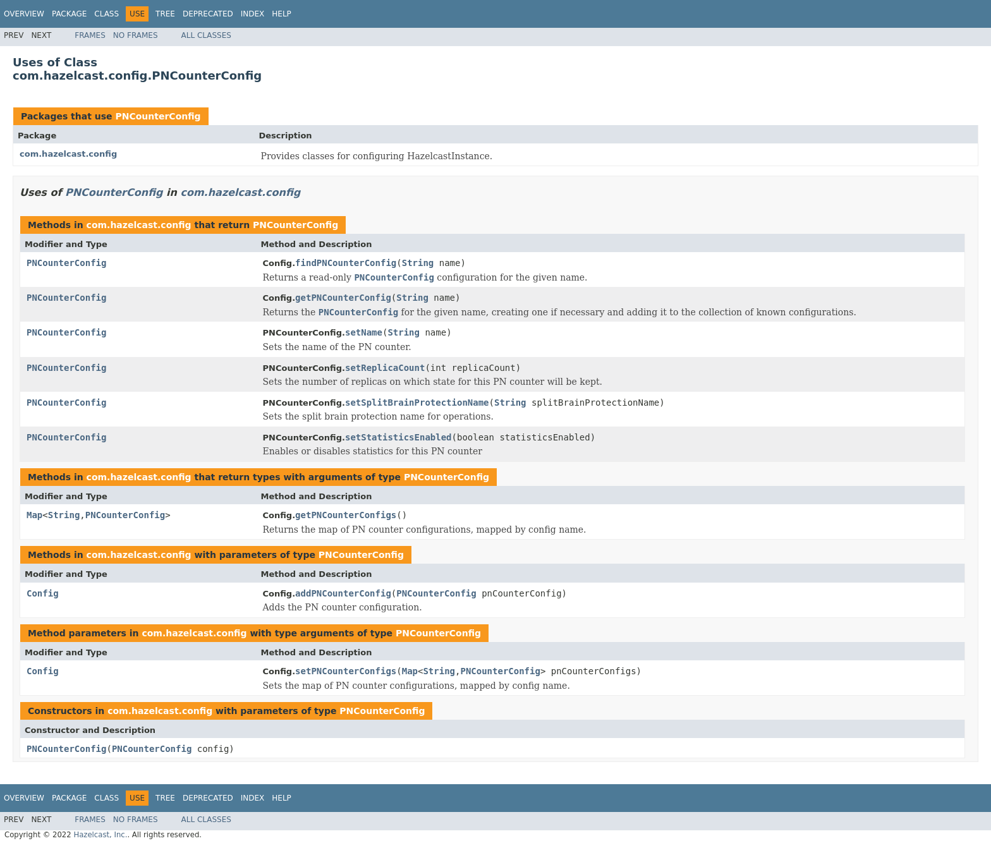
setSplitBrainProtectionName (417, 402)
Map (34, 515)
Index (253, 13)
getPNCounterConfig (343, 298)
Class (106, 13)
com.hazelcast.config (68, 154)
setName (363, 332)
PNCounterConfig (157, 116)
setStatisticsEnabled (398, 437)
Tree (165, 13)
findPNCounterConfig (345, 263)
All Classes (206, 35)
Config (43, 593)
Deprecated (208, 13)
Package (69, 13)
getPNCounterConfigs (345, 515)
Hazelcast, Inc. (100, 834)
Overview (24, 13)
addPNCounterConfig (343, 593)
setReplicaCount (385, 368)
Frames (90, 35)
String (418, 263)
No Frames (135, 35)
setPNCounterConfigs (345, 671)
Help (281, 13)
